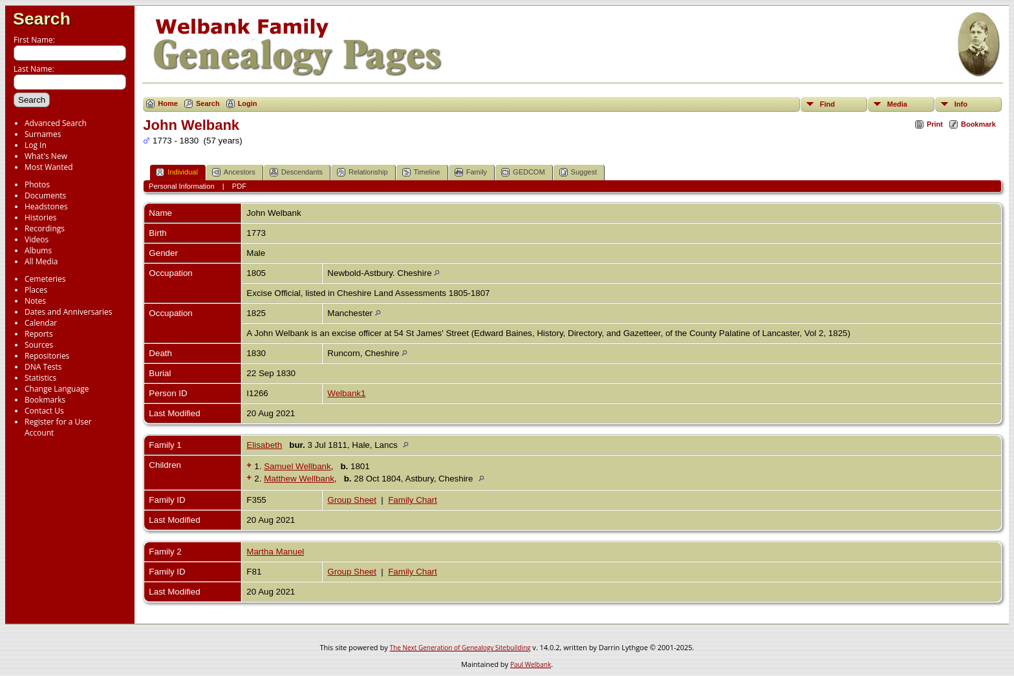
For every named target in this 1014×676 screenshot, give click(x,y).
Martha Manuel (275, 551)
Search (41, 18)
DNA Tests (43, 366)
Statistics (40, 377)
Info (961, 104)
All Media (41, 261)
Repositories (47, 355)
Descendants (296, 172)
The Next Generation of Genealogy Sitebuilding (460, 647)
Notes (35, 300)
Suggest (578, 172)
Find (827, 104)
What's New (46, 156)
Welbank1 (346, 393)
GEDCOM (523, 172)
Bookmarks (45, 399)
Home (168, 103)
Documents (45, 195)
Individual (176, 172)
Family (471, 172)
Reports (39, 333)
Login (247, 103)
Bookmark (978, 124)
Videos (37, 239)
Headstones (46, 206)
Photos (37, 184)
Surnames (43, 134)
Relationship (362, 172)
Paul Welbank (530, 664)
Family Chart (412, 500)
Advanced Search (56, 123)
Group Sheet (351, 500)
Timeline (421, 172)
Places (36, 289)
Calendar (41, 322)
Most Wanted (49, 167)
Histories (40, 217)
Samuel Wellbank (297, 466)
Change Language (57, 388)
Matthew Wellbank (299, 478)
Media (897, 104)
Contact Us (44, 410)
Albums (38, 250)
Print (935, 124)
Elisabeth (264, 445)
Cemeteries (45, 278)
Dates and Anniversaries (68, 311)
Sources (39, 344)
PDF (239, 186)
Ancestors (233, 172)
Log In (36, 145)
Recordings (45, 228)
